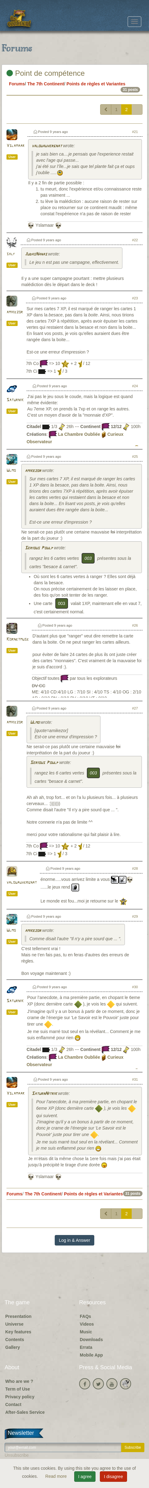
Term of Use (17, 1389)
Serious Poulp (39, 548)
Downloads (91, 1339)
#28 (135, 868)
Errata (86, 1347)
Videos (87, 1324)
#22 (135, 240)
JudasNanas (36, 254)
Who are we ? (19, 1381)
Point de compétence (45, 73)
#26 (135, 625)
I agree (85, 1476)
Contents (14, 1339)
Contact (13, 1404)
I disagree (113, 1476)
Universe (14, 1324)
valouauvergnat (47, 146)
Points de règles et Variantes (96, 83)
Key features (18, 1331)
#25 (135, 456)
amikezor (14, 312)
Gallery (12, 1347)
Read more (56, 1476)
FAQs (85, 1316)
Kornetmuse (17, 639)
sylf (10, 254)
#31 (135, 1079)
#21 (135, 132)
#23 (135, 298)
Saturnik (14, 400)
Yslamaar (15, 146)
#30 (135, 987)
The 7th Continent (45, 83)
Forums (17, 83)
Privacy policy (19, 1396)
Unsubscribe (17, 1455)
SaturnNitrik (44, 1093)
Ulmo (11, 470)
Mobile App (91, 1355)
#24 (135, 386)
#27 (135, 708)
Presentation (18, 1316)
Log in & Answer (74, 1240)
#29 (135, 916)
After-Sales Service (25, 1412)
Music (86, 1331)
